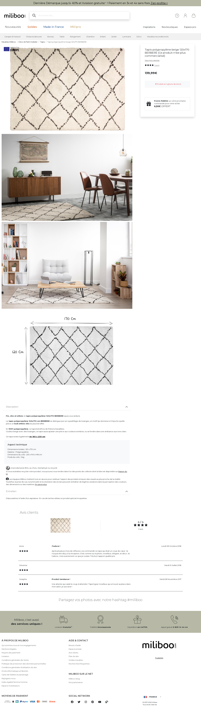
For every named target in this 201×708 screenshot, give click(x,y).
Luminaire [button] (126, 37)
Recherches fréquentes (79, 664)
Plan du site (74, 656)
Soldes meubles (76, 660)
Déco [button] (139, 37)
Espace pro (190, 27)
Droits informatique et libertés (15, 671)
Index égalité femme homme (14, 682)
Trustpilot (159, 658)
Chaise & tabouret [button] (34, 37)
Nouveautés (13, 26)
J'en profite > (159, 3)
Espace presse (75, 649)
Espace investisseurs (11, 686)
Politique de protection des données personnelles (24, 664)
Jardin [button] (114, 37)
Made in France (53, 26)
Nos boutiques (170, 27)
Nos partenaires (76, 682)
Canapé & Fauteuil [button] (12, 37)
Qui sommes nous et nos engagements (19, 645)
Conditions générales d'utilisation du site (19, 667)
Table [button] (62, 37)
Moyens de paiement (11, 653)
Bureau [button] (50, 37)
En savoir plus (41, 484)
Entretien (11, 491)
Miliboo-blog (74, 679)
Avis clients (73, 653)
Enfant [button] (103, 37)
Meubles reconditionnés (157, 37)
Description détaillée (152, 60)
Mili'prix (75, 26)
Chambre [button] (90, 37)
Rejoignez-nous (8, 678)
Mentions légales (9, 649)
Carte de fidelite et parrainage (15, 675)
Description (12, 407)
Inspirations (149, 27)
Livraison (5, 656)
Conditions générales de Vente (15, 660)
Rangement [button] (75, 37)
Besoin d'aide (75, 645)
